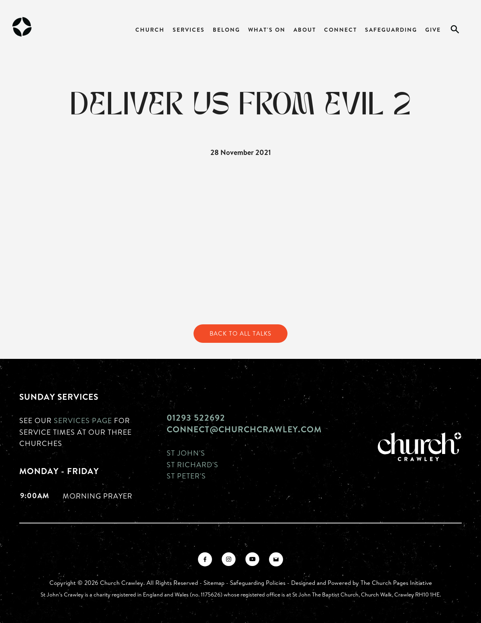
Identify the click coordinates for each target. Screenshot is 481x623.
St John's (186, 453)
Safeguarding (391, 29)
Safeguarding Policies (257, 582)
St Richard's (192, 464)
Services (189, 29)
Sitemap (214, 582)
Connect (340, 29)
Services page (83, 420)
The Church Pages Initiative (396, 582)
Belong (226, 29)
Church (150, 29)
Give (433, 29)
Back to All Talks (240, 333)
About (304, 29)
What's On (266, 29)
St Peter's (186, 475)
